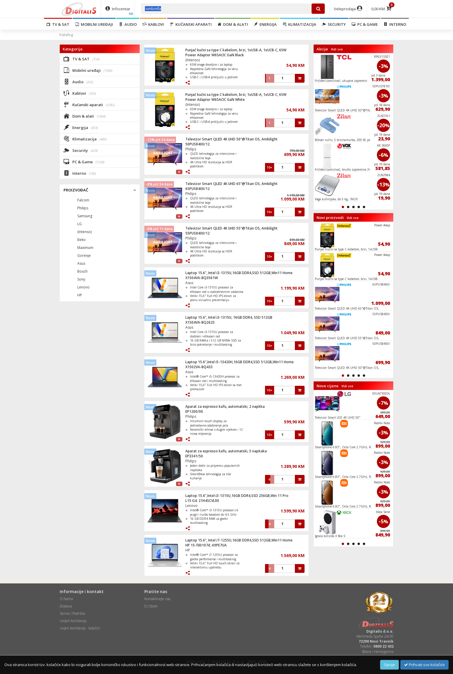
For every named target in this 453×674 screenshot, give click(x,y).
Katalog (66, 34)
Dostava (66, 606)
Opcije (389, 664)
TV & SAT (58, 24)
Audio (128, 24)
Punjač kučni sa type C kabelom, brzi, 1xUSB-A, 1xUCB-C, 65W (235, 49)
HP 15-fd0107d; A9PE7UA (206, 545)
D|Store (151, 606)
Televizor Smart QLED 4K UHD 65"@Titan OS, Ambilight (231, 183)
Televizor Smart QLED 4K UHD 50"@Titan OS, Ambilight (231, 139)
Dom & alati (233, 24)
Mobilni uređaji (94, 24)
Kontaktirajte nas (157, 598)
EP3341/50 (194, 456)
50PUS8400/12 (197, 144)
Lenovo (191, 505)
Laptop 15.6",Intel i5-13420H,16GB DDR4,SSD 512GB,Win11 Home (239, 361)
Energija (265, 24)
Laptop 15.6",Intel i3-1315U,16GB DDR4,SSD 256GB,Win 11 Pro (236, 495)
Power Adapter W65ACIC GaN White (215, 99)
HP (187, 550)
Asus (189, 282)
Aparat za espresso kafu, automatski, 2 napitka (225, 406)
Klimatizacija (299, 24)
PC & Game (365, 24)
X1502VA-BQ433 (199, 366)
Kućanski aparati (191, 24)
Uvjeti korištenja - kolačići (80, 628)
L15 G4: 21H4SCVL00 (202, 500)
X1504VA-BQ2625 (200, 322)
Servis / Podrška (72, 613)
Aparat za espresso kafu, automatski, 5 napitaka (226, 451)
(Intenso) (192, 59)
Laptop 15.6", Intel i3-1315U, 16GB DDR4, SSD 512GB (228, 317)
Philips (190, 149)
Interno (395, 24)
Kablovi (153, 24)
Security (334, 24)
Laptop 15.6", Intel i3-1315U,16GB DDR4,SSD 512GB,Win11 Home (239, 272)
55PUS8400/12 (197, 233)
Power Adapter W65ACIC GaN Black (214, 54)
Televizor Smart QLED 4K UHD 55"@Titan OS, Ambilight (231, 228)
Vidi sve (337, 49)
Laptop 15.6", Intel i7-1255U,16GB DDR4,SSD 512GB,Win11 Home (239, 540)
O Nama (66, 598)
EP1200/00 (194, 411)
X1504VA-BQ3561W (201, 277)
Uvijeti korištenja (73, 620)
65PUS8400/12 (197, 188)
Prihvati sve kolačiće (424, 664)
